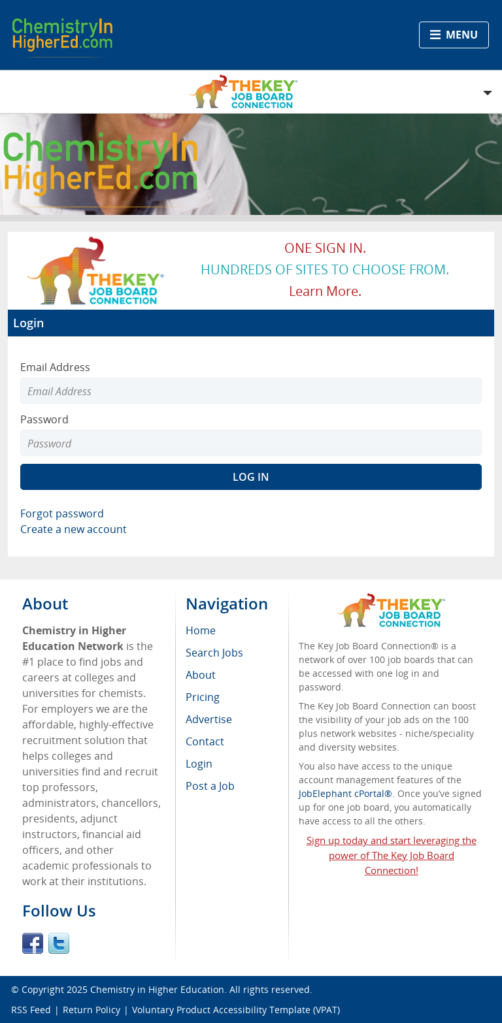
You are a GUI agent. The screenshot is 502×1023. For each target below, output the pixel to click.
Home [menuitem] (201, 630)
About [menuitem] (201, 675)
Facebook (32, 943)
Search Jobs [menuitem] (214, 652)
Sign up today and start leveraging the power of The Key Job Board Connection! (392, 855)
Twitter (58, 943)
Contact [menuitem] (205, 741)
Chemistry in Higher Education (157, 989)
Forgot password (62, 513)
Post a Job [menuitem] (210, 786)
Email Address (55, 367)
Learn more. (325, 291)
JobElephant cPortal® (345, 793)
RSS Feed (31, 1009)
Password (44, 419)
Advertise (209, 719)
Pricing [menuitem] (203, 697)
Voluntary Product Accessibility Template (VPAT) (236, 1009)
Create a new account (73, 529)
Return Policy (91, 1009)
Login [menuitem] (199, 763)
